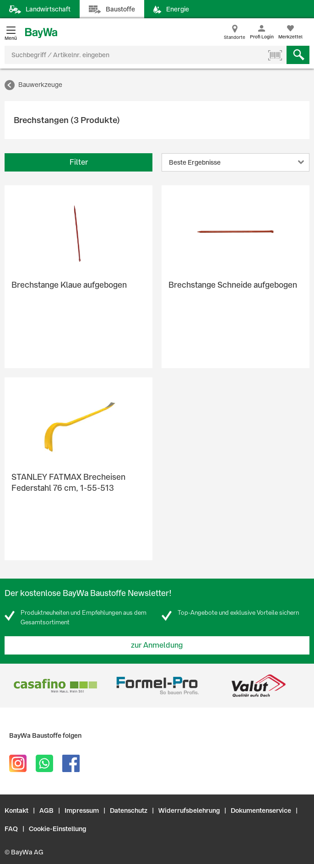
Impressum (82, 810)
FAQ (11, 829)
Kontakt (16, 810)
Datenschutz (128, 810)
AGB (46, 810)
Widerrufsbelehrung (189, 810)
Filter (79, 162)
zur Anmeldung (157, 645)
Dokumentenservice (261, 810)
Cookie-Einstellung (57, 829)
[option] (55, 685)
